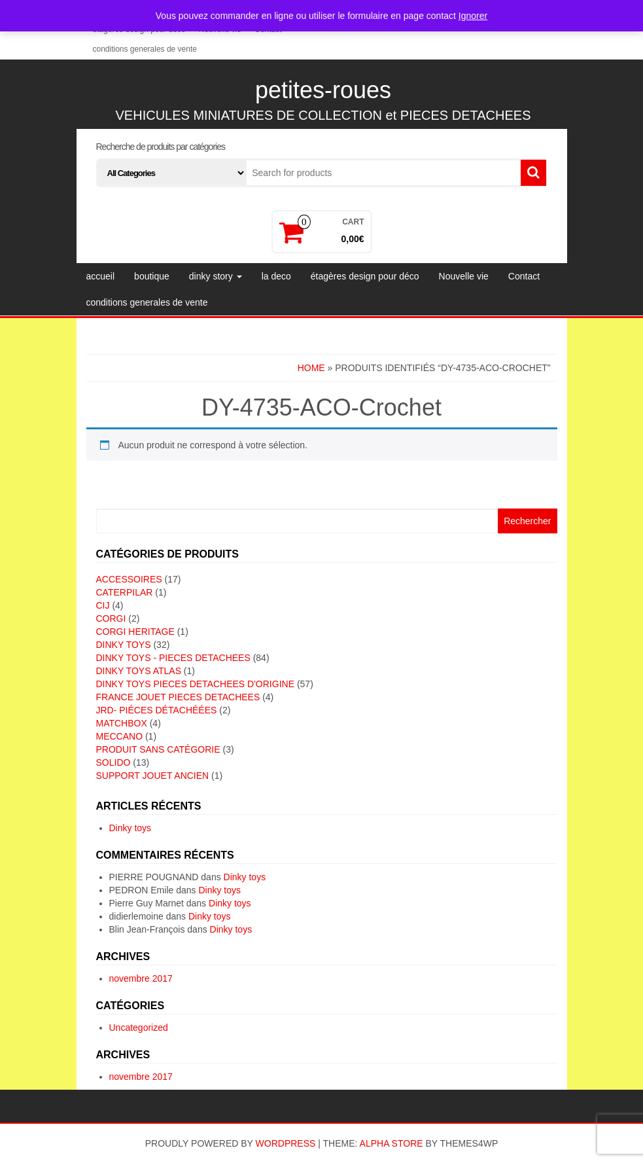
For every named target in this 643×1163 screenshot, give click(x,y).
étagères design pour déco (365, 276)
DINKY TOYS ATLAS (138, 671)
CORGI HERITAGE (135, 631)
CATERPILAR (124, 592)
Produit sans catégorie (158, 749)
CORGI (111, 618)
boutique (151, 276)
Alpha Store (391, 1143)
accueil (100, 276)
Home (311, 368)
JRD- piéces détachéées (156, 710)
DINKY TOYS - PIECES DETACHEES (173, 658)
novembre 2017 (141, 978)
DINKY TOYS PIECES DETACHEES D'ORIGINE (195, 684)
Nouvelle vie (464, 276)
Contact (524, 276)
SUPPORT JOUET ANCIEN (152, 775)
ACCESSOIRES (129, 579)
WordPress (286, 1143)
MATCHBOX (121, 723)
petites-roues (323, 90)
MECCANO (119, 736)
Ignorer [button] (473, 15)
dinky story (215, 276)
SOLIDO (113, 762)
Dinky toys (130, 828)
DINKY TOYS (123, 644)
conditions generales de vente (145, 49)
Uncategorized (138, 1027)
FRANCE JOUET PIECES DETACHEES (178, 697)
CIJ (103, 605)
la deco (276, 276)
